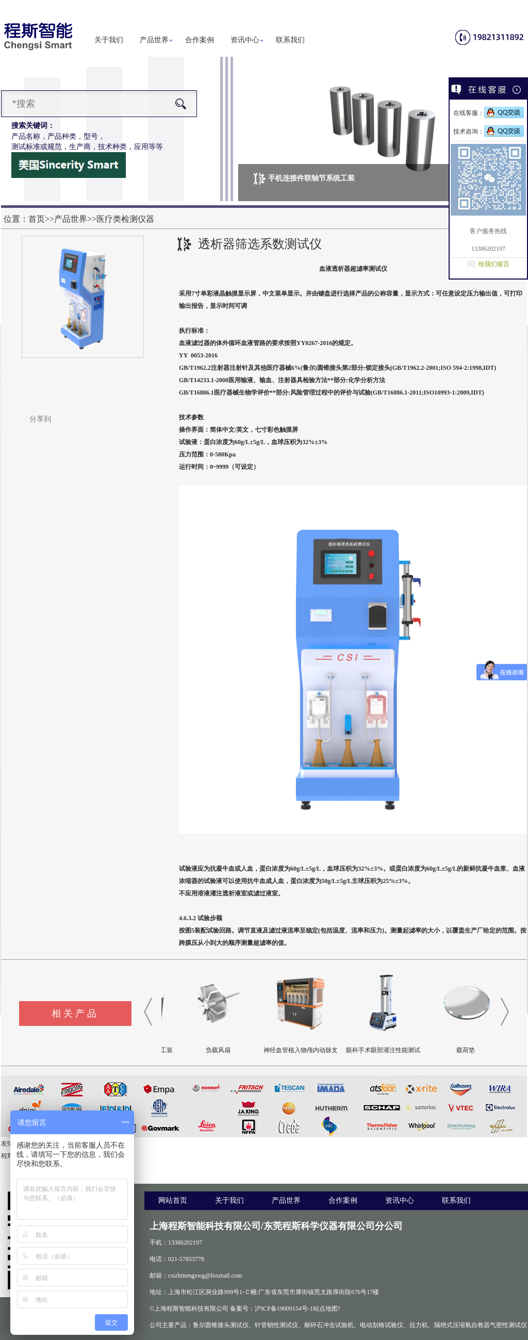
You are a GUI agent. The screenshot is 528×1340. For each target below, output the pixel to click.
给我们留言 (493, 264)
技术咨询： (488, 131)
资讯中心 (244, 40)
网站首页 (172, 1200)
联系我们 (290, 40)
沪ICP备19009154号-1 (284, 1308)
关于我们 (108, 40)
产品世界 (154, 40)
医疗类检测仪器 (125, 219)
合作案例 (199, 40)
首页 (36, 219)
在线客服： (488, 113)
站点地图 (325, 1308)
